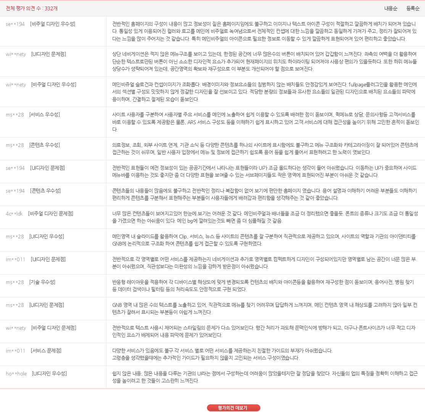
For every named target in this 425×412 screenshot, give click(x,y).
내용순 (391, 8)
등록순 (413, 8)
